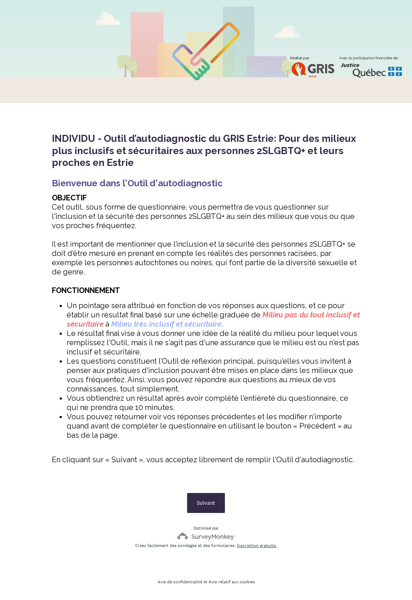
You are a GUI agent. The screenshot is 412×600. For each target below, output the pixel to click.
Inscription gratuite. (257, 546)
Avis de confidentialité (179, 582)
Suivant (206, 502)
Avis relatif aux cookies (232, 582)
